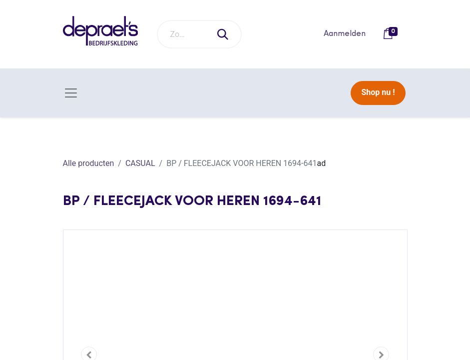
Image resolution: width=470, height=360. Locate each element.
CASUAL (140, 163)
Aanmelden (345, 34)
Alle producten (88, 163)
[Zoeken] (223, 34)
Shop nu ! (378, 92)
